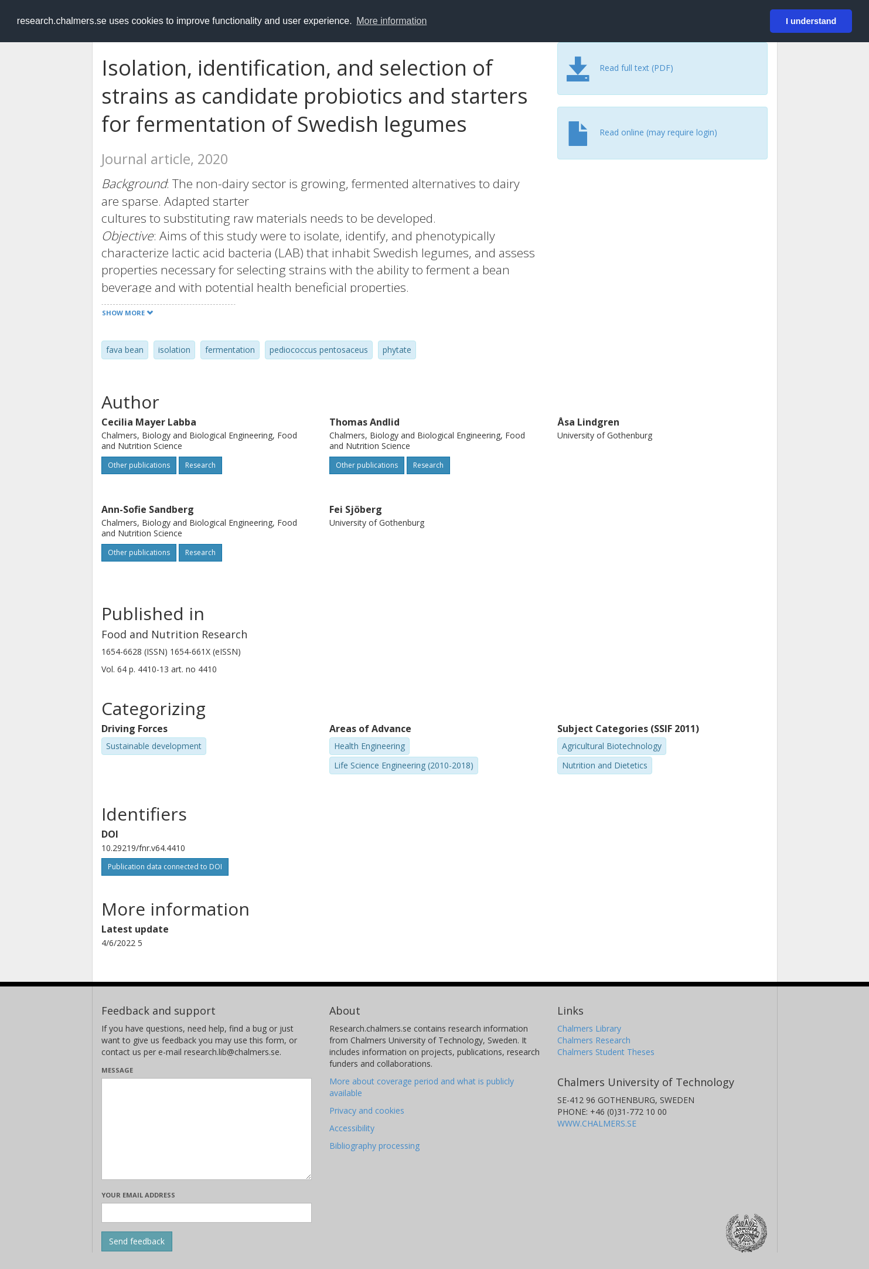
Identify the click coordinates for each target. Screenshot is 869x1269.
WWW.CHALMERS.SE (596, 1123)
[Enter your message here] (206, 1129)
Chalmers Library (589, 1028)
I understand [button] (811, 21)
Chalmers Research (594, 1040)
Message (117, 1070)
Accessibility (351, 1128)
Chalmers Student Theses (606, 1051)
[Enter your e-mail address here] (206, 1213)
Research (200, 465)
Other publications (139, 465)
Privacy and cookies (366, 1110)
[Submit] (136, 1241)
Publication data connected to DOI (165, 867)
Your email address (138, 1194)
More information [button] (391, 21)
